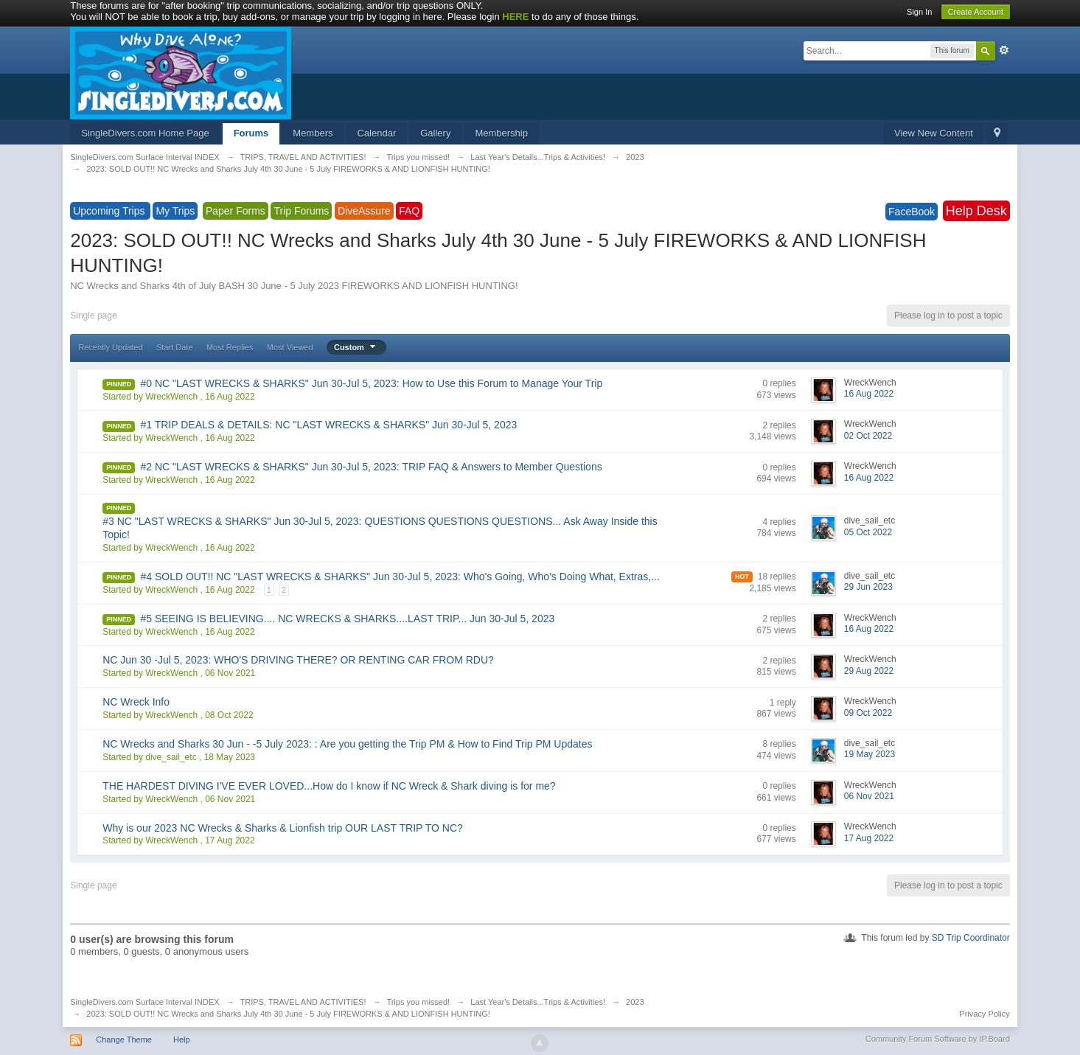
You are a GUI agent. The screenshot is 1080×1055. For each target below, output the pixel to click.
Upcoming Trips (110, 211)
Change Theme (124, 1039)
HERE (515, 16)
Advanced (1004, 50)
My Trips (175, 211)
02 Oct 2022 (868, 436)
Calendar (376, 133)
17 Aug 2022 (868, 838)
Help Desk (976, 210)
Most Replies (230, 347)
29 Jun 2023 (868, 587)
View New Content (933, 133)
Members (312, 133)
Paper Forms (235, 211)
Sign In (919, 11)
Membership (501, 133)
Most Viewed (290, 347)
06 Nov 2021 (869, 796)
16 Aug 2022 (868, 394)
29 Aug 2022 (868, 671)
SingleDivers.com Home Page (145, 133)
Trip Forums (301, 211)
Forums (251, 133)
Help (181, 1039)
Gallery (435, 133)
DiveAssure (364, 211)
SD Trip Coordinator (971, 938)
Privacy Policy (984, 1013)
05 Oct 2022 (868, 532)
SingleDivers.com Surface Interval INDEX (144, 1001)
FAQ (409, 211)
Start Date (174, 347)
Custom (356, 347)
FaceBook (911, 211)
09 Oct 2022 (868, 713)
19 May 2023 (869, 754)
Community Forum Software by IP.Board (937, 1038)
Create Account (975, 11)
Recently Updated (110, 347)
